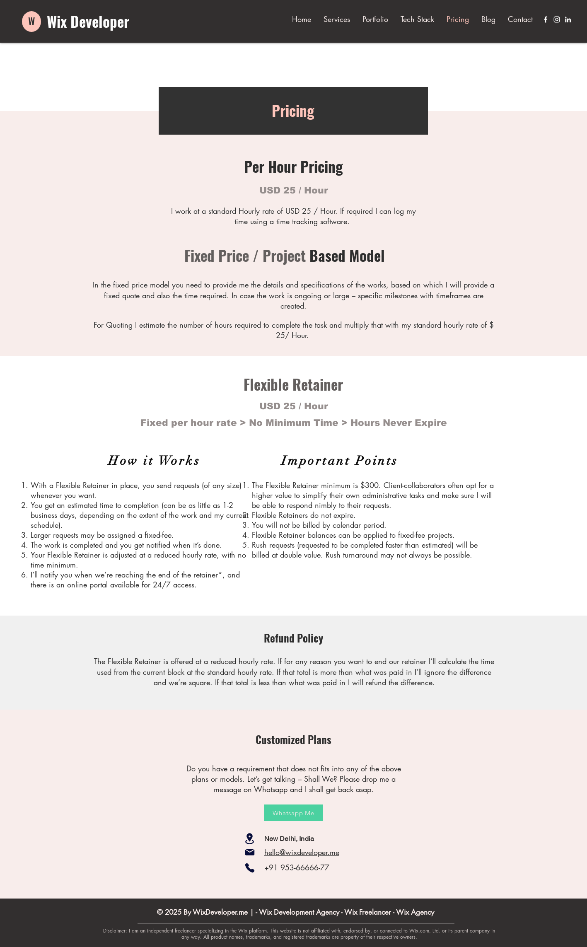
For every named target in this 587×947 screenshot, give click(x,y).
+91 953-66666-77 (296, 867)
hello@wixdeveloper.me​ (301, 852)
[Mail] (249, 852)
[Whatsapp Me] (293, 812)
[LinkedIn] (568, 19)
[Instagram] (557, 19)
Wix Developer (88, 21)
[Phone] (249, 867)
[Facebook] (545, 19)
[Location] (249, 838)
